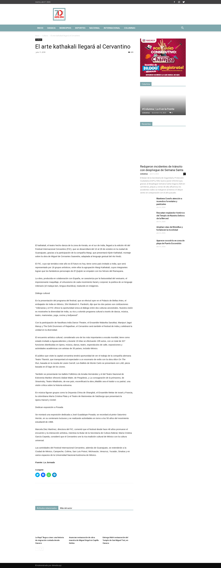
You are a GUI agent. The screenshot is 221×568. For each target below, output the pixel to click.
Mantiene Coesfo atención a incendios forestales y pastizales (169, 201)
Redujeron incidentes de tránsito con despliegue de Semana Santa (161, 168)
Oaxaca (51, 28)
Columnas (129, 28)
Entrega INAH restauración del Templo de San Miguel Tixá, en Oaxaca (115, 540)
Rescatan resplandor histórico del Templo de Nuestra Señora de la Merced (170, 216)
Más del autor (66, 508)
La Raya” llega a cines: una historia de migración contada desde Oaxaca (49, 540)
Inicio (40, 28)
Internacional (112, 28)
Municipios (65, 28)
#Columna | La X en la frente (158, 109)
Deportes (80, 28)
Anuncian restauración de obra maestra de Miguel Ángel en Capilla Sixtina (84, 540)
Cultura (45, 35)
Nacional (94, 28)
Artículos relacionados (47, 508)
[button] (182, 28)
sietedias (146, 113)
